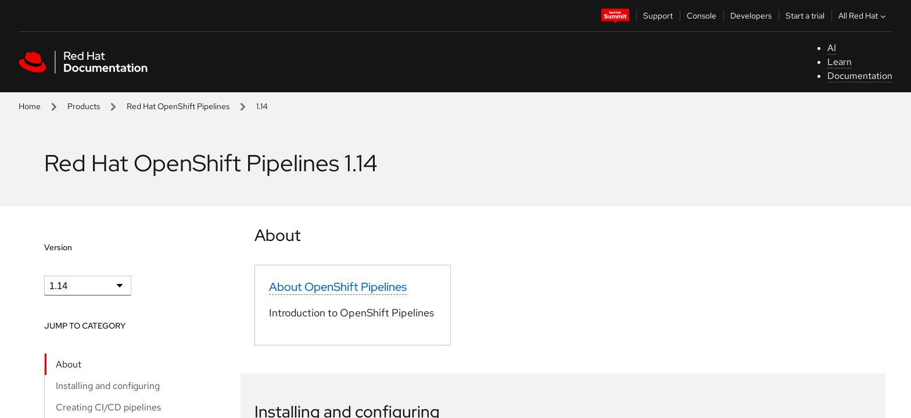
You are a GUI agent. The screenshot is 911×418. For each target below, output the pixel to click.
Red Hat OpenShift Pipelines (178, 106)
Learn (839, 62)
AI (831, 48)
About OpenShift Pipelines (338, 286)
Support (658, 15)
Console (701, 15)
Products (83, 106)
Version (58, 247)
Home (30, 106)
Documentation (859, 76)
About (68, 364)
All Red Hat (863, 15)
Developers (751, 15)
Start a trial (805, 15)
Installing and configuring (108, 386)
